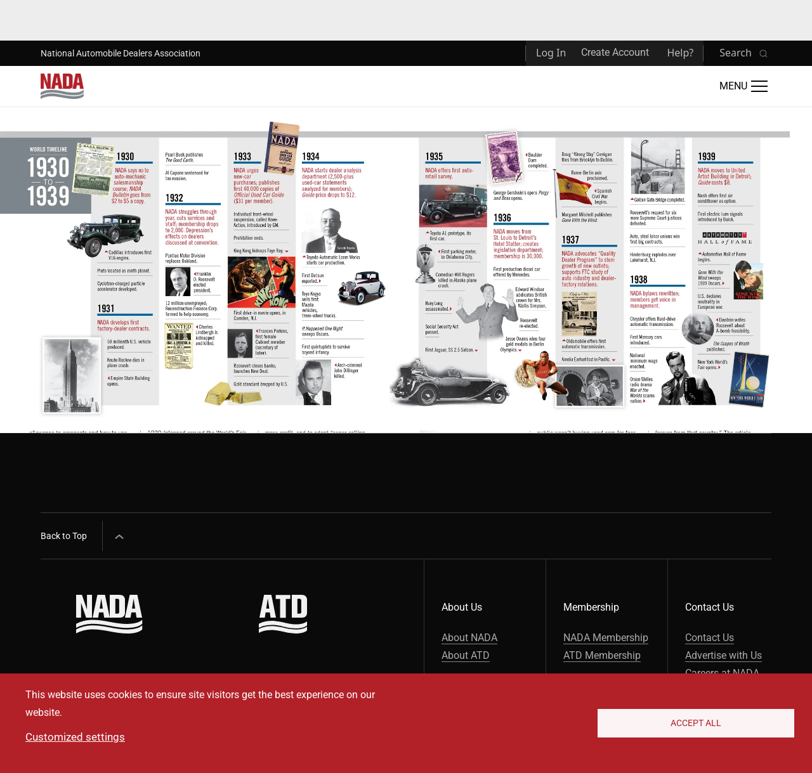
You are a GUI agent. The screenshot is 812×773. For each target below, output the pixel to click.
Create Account (615, 52)
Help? (680, 53)
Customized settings (75, 737)
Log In (551, 53)
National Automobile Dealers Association (120, 53)
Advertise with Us (723, 655)
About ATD (466, 655)
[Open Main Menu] (743, 86)
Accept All (696, 723)
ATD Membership (602, 655)
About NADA (469, 638)
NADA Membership (605, 638)
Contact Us (709, 638)
